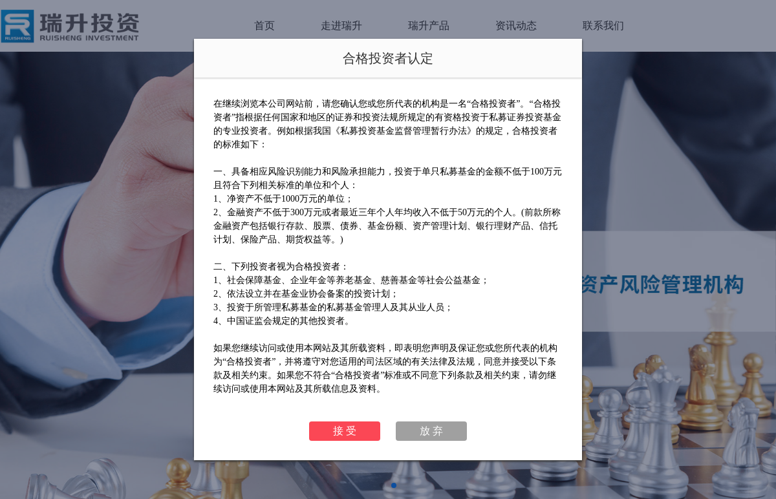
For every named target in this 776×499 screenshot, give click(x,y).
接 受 (344, 430)
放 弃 (431, 430)
